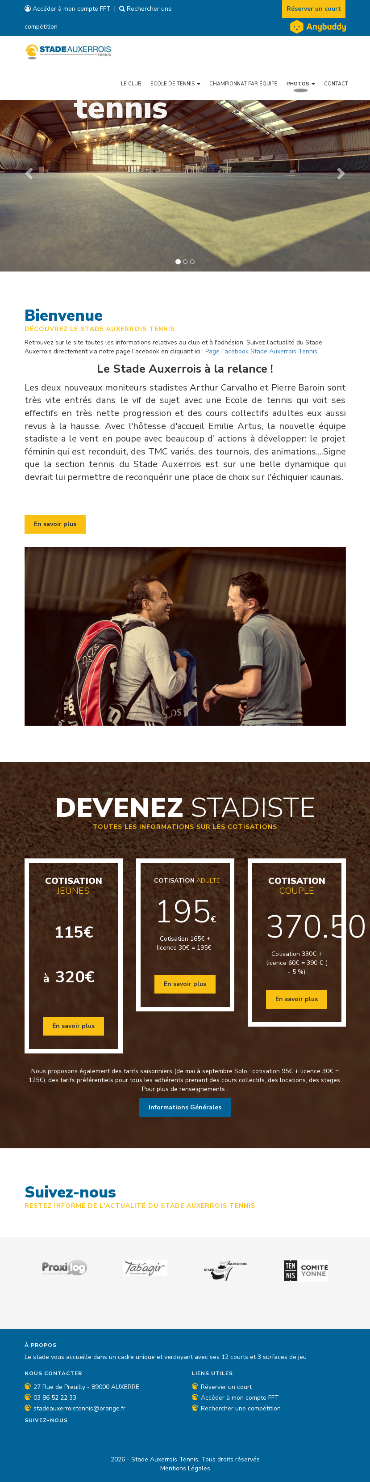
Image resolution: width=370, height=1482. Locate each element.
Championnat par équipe (243, 83)
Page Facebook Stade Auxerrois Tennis (261, 351)
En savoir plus (55, 524)
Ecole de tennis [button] (175, 83)
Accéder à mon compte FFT (68, 8)
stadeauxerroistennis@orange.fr (79, 1408)
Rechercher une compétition (241, 1408)
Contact (336, 83)
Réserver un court (314, 8)
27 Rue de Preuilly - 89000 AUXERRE (86, 1387)
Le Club (131, 83)
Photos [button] (301, 83)
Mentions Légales (185, 1468)
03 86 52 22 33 (54, 1397)
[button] (27, 171)
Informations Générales (185, 1107)
